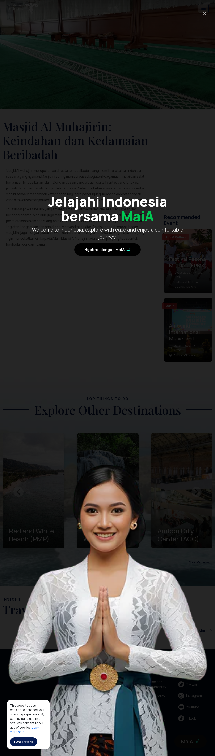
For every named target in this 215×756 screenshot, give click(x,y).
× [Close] (204, 13)
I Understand (23, 742)
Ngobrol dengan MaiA (107, 252)
